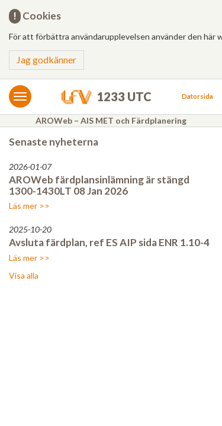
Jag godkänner (46, 59)
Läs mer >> (29, 206)
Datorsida (197, 96)
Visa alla (23, 275)
